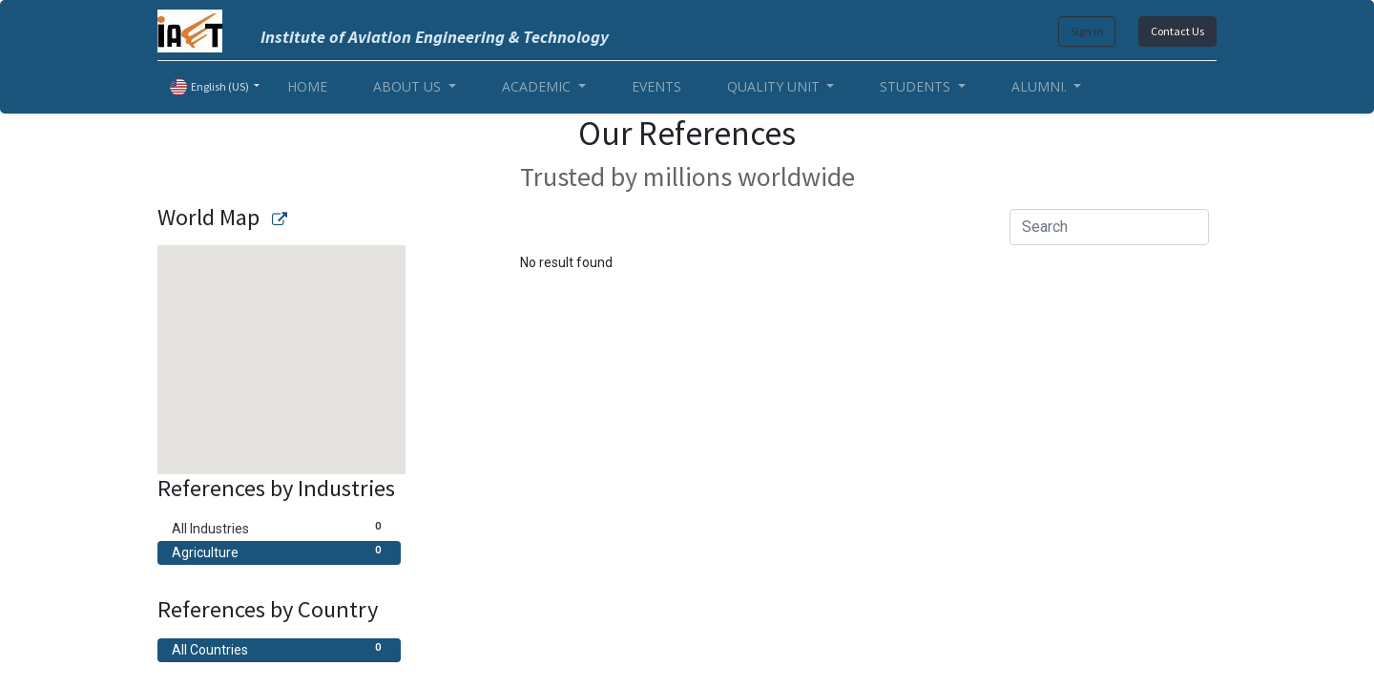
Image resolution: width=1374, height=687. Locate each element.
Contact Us (1177, 31)
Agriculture (279, 551)
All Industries (279, 527)
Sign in (1087, 31)
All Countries (279, 648)
